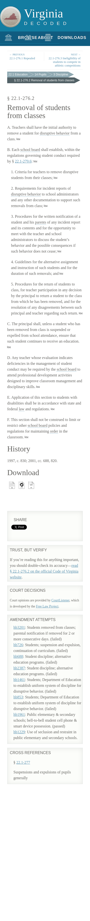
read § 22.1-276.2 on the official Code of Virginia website (44, 571)
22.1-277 (23, 762)
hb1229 (19, 732)
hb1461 (19, 680)
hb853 (18, 697)
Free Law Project (47, 606)
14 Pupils (40, 74)
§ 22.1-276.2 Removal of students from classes (44, 80)
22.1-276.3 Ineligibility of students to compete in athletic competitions (64, 60)
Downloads (59, 37)
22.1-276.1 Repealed (26, 56)
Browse (19, 37)
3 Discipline (60, 74)
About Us (39, 39)
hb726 (18, 645)
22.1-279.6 (23, 161)
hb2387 (19, 668)
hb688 (18, 656)
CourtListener (60, 600)
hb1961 (19, 714)
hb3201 (19, 627)
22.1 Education (18, 74)
